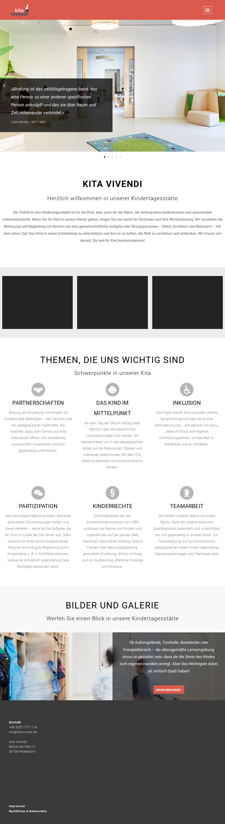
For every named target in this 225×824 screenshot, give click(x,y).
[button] (208, 10)
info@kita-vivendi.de (24, 732)
